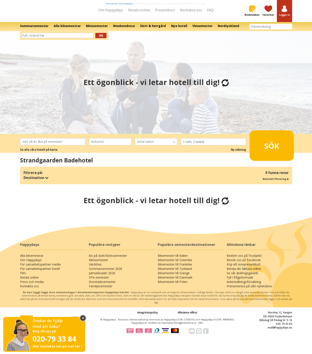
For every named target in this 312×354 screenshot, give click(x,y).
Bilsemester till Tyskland (175, 272)
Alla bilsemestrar (31, 259)
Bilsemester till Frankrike (175, 267)
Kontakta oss (191, 10)
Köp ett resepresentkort (244, 267)
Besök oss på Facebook (244, 263)
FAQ (210, 10)
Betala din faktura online (244, 272)
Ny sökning (238, 153)
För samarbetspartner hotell (40, 272)
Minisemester (98, 263)
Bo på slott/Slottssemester (108, 259)
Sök (265, 147)
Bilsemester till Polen (172, 285)
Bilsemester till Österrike (175, 263)
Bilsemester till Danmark (175, 280)
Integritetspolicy (147, 315)
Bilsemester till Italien (173, 259)
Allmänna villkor (187, 315)
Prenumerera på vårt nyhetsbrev (249, 289)
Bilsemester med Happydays (119, 3)
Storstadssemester (102, 285)
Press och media (32, 285)
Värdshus (95, 267)
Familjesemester (100, 289)
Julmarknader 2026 (102, 276)
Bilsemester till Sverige (174, 276)
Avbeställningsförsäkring (244, 285)
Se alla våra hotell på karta (38, 153)
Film (23, 276)
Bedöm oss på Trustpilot (244, 259)
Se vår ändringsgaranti (242, 276)
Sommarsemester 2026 (105, 272)
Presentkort (165, 10)
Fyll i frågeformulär (240, 280)
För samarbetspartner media (40, 267)
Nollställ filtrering (276, 182)
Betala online (139, 10)
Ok (101, 38)
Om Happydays (110, 10)
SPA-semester (99, 280)
